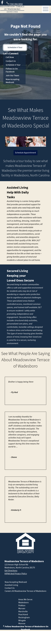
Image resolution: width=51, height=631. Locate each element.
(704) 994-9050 (14, 4)
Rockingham (24, 617)
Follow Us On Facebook (12, 70)
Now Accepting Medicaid (12, 81)
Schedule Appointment (25, 152)
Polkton (21, 605)
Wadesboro (23, 602)
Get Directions (10, 570)
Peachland (23, 614)
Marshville (23, 611)
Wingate (22, 620)
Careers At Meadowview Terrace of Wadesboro (25, 591)
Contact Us (11, 61)
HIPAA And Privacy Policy (15, 573)
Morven (21, 608)
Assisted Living (17, 187)
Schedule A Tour (15, 47)
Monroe (21, 623)
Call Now (10, 57)
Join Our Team (12, 75)
